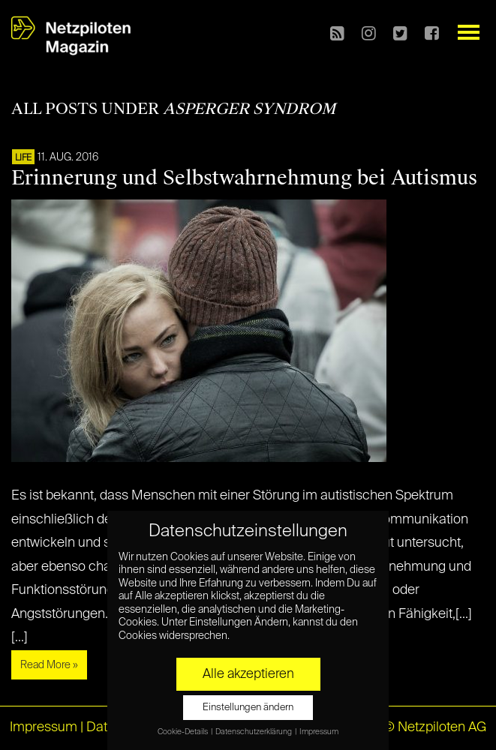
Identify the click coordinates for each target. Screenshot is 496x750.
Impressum (43, 727)
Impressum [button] (318, 732)
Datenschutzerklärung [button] (254, 732)
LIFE (23, 158)
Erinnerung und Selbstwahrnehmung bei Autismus (244, 177)
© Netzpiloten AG (434, 727)
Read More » (49, 665)
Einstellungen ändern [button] (248, 707)
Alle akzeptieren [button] (248, 674)
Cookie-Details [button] (183, 732)
